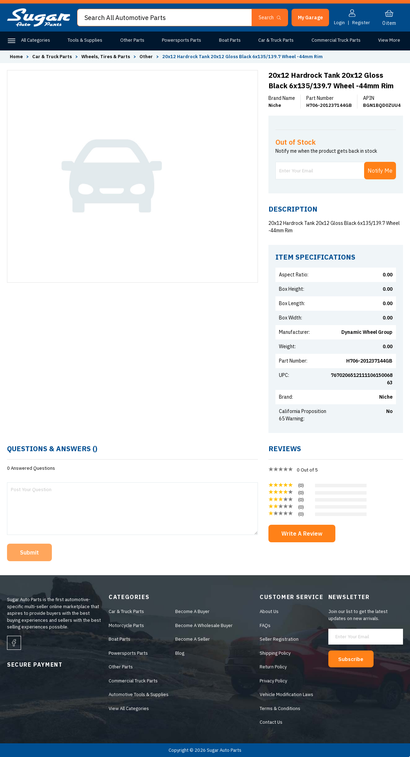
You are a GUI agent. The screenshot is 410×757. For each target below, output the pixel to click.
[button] (310, 17)
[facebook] (14, 643)
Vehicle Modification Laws (286, 694)
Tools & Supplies (85, 40)
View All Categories (127, 708)
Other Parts (132, 40)
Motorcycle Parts (124, 625)
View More (389, 40)
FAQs (264, 625)
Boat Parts (230, 40)
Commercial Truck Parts (336, 40)
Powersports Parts (181, 40)
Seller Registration (278, 639)
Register (361, 23)
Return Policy (272, 667)
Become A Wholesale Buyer (202, 625)
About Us (268, 611)
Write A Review (301, 533)
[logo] (38, 25)
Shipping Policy (274, 653)
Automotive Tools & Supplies (137, 694)
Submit (29, 552)
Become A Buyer (191, 611)
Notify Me (380, 170)
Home (16, 57)
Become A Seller (191, 639)
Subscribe (354, 658)
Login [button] (339, 23)
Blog (178, 653)
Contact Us (270, 722)
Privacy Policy (273, 681)
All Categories (35, 40)
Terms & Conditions (279, 708)
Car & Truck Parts (276, 40)
